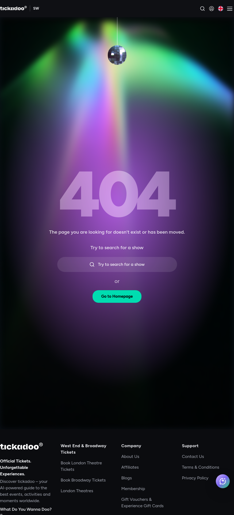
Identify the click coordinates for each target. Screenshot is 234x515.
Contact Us (193, 456)
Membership (133, 488)
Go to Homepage (117, 296)
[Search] (202, 8)
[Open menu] (229, 8)
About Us (130, 456)
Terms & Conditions (200, 467)
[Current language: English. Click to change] (220, 8)
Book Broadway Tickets (83, 480)
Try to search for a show (117, 264)
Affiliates (130, 467)
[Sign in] (211, 8)
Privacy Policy (195, 477)
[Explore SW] (36, 8)
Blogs (126, 477)
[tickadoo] (21, 446)
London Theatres (77, 490)
